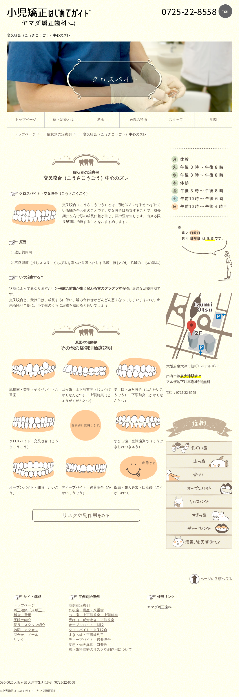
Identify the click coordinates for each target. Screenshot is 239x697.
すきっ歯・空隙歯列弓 (86, 635)
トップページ (25, 119)
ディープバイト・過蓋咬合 (90, 639)
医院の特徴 (138, 119)
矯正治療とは (63, 119)
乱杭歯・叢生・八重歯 (86, 610)
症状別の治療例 (59, 134)
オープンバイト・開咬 (86, 625)
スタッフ (176, 119)
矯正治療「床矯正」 (29, 610)
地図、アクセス (26, 630)
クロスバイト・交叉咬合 (88, 630)
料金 (100, 119)
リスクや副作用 (86, 515)
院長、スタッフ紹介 (29, 625)
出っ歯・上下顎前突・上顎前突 (93, 615)
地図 (213, 119)
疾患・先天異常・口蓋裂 (88, 644)
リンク (19, 639)
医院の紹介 (22, 620)
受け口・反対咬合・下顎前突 (91, 620)
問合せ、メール (26, 635)
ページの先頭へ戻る (211, 579)
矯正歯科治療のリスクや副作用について (100, 649)
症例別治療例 (79, 605)
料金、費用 (22, 615)
